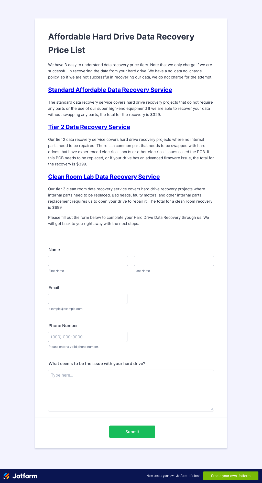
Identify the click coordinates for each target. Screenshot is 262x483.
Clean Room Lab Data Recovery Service (104, 176)
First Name (56, 271)
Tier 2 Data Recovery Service (89, 126)
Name (54, 249)
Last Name (142, 271)
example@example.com (65, 309)
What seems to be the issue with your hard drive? (97, 363)
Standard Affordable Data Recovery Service (110, 89)
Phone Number (63, 325)
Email (54, 287)
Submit (132, 431)
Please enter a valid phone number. (74, 347)
